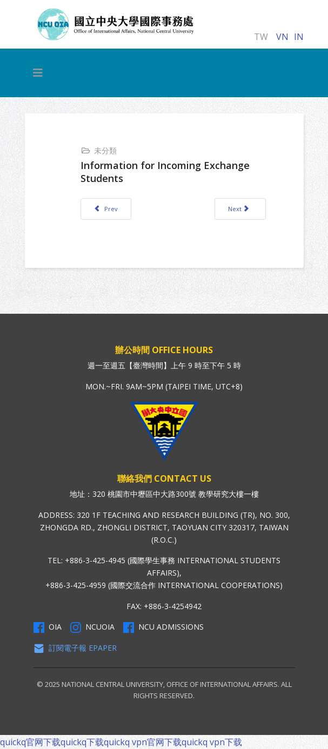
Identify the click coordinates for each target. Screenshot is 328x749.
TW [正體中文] (261, 37)
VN (282, 37)
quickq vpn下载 (212, 742)
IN (299, 37)
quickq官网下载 (30, 742)
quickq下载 (82, 742)
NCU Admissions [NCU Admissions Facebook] (163, 627)
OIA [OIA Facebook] (48, 627)
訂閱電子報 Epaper (75, 648)
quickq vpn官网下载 (143, 742)
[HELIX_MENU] (38, 73)
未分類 (105, 150)
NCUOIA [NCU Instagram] (92, 627)
